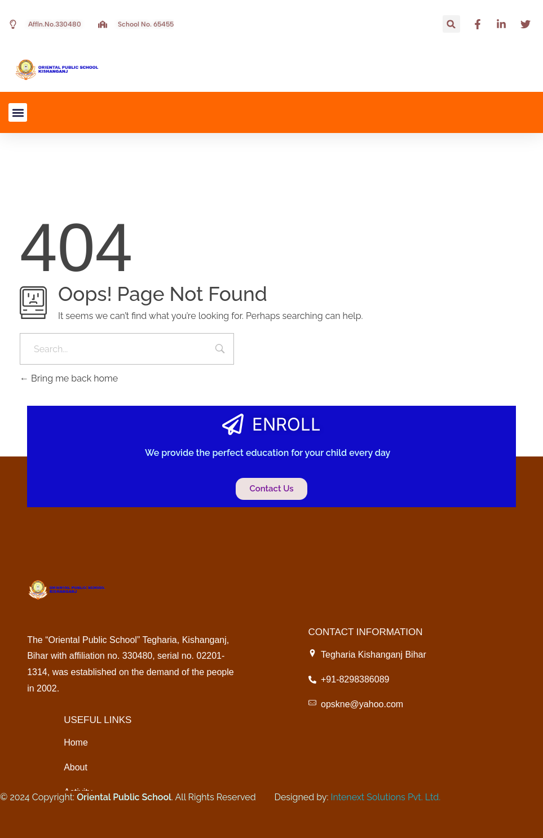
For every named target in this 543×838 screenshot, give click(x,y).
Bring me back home (69, 378)
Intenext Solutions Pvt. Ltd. (386, 797)
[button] (451, 24)
